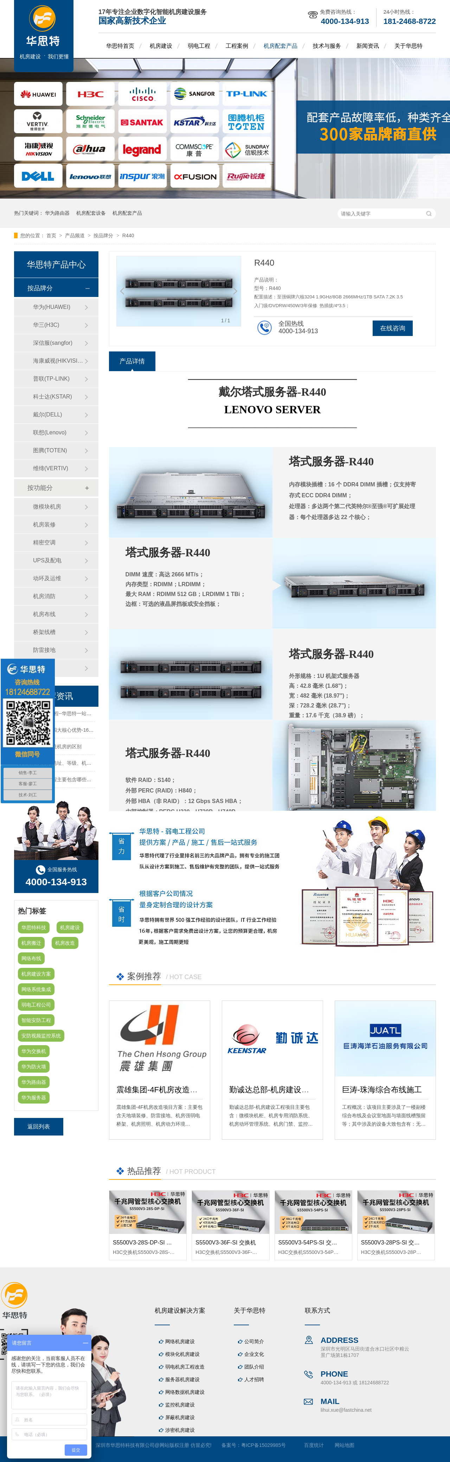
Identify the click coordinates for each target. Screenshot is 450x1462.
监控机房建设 (180, 1405)
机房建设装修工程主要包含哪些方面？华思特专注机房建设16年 (87, 782)
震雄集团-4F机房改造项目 (160, 1089)
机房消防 (44, 596)
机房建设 (161, 46)
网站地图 (344, 1445)
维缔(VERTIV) (50, 468)
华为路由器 (57, 213)
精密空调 (44, 542)
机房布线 (44, 614)
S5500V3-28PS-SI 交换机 (393, 1243)
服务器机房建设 (182, 1379)
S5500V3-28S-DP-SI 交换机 (148, 1243)
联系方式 (317, 1310)
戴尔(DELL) (47, 415)
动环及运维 (47, 578)
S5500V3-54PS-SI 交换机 (310, 1243)
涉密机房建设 (180, 1430)
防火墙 (41, 668)
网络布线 (31, 958)
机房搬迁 (31, 943)
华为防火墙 (33, 1066)
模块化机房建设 (182, 1354)
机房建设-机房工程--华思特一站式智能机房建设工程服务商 (82, 716)
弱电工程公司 (36, 1005)
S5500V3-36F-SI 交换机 (225, 1243)
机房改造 (65, 943)
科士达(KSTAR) (52, 397)
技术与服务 (327, 46)
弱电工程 (199, 46)
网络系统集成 (36, 989)
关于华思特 (408, 46)
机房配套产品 (280, 46)
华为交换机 (33, 1051)
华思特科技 (33, 927)
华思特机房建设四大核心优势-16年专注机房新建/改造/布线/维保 (87, 732)
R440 (128, 235)
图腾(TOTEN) (50, 450)
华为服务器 (33, 1097)
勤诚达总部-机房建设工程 (273, 1089)
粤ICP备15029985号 (263, 1445)
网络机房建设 (180, 1341)
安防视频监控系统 (41, 1036)
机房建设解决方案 (180, 1310)
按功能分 (40, 487)
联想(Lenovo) (49, 432)
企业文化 (254, 1354)
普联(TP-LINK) (51, 379)
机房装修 (44, 525)
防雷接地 (44, 650)
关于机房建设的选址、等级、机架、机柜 (62, 765)
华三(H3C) (46, 325)
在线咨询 (392, 328)
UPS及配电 (47, 560)
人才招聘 (254, 1379)
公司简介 (254, 1341)
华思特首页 (120, 46)
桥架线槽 (44, 632)
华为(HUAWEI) (51, 307)
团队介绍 (254, 1367)
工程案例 (237, 46)
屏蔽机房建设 (180, 1417)
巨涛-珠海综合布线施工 (382, 1089)
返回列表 (38, 1127)
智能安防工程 (36, 1020)
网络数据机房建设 (185, 1392)
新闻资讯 (367, 46)
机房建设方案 (36, 974)
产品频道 (75, 235)
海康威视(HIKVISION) (58, 361)
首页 (52, 235)
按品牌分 (104, 235)
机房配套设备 (91, 213)
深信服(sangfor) (52, 343)
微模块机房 (47, 507)
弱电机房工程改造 (185, 1367)
